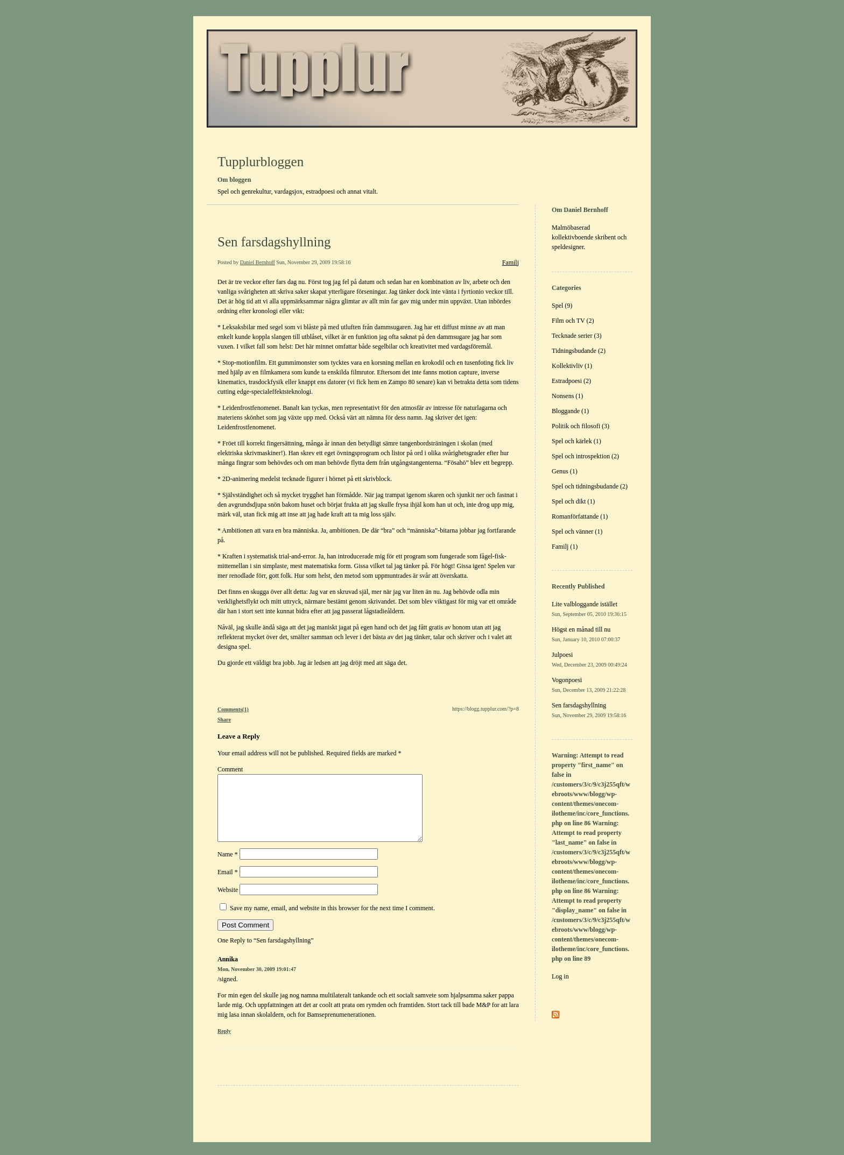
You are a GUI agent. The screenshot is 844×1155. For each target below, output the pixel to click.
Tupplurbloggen (260, 161)
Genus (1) (565, 471)
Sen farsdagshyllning (273, 242)
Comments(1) (233, 709)
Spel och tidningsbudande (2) (590, 486)
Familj (510, 262)
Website (227, 902)
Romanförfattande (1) (580, 516)
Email (227, 885)
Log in (560, 976)
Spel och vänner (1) (577, 531)
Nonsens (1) (567, 396)
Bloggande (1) (570, 411)
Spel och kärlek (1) (576, 441)
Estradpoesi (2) (571, 381)
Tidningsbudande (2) (579, 351)
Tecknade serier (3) (576, 335)
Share (224, 719)
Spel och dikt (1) (573, 501)
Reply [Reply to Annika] (224, 1044)
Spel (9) (562, 305)
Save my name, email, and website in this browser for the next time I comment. (332, 921)
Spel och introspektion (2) (585, 456)
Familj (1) (565, 546)
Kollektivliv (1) (572, 366)
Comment (230, 769)
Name (227, 867)
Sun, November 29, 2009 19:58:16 (313, 262)
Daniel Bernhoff (257, 262)
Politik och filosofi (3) (580, 426)
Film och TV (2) (573, 320)
